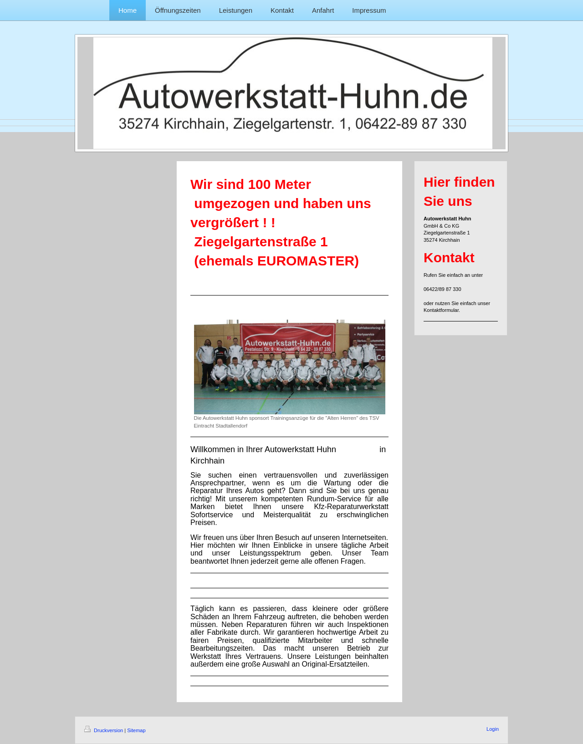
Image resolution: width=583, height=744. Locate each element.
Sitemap (136, 730)
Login (492, 729)
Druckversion (104, 730)
